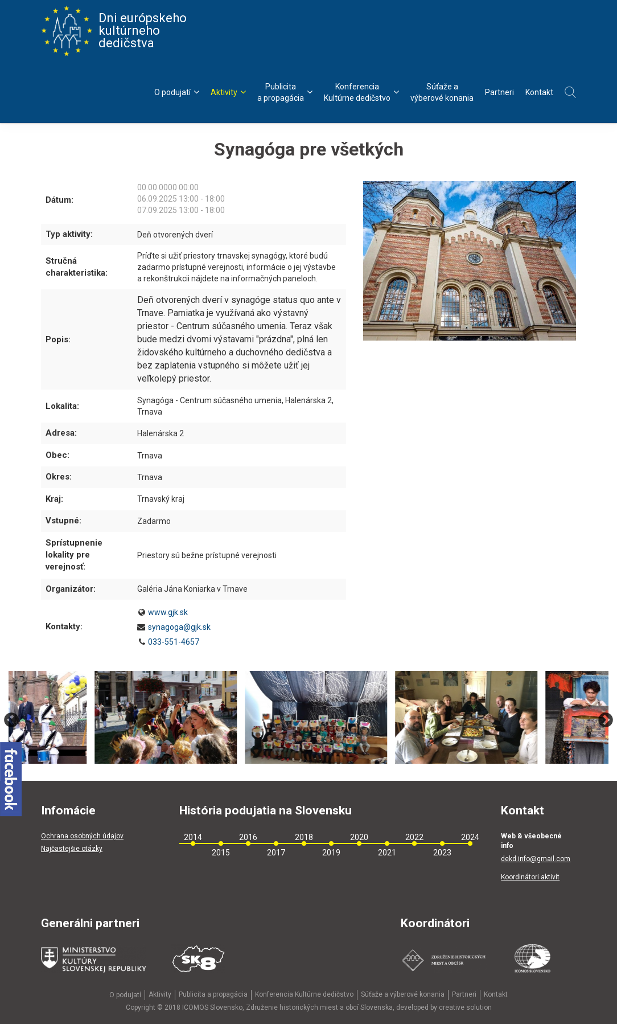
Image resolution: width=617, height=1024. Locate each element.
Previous (11, 720)
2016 (248, 837)
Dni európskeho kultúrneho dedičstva (114, 30)
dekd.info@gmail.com (535, 859)
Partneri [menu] (499, 92)
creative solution (465, 1007)
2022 (414, 837)
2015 (221, 852)
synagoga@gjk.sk (179, 627)
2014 (193, 837)
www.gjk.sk (168, 612)
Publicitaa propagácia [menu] (284, 92)
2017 (276, 852)
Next (605, 720)
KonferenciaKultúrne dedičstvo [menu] (361, 92)
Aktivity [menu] (228, 92)
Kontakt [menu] (539, 92)
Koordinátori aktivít (530, 877)
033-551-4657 (173, 641)
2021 (387, 852)
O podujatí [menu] (176, 92)
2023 (442, 852)
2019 (331, 852)
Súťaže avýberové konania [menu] (442, 92)
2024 (470, 837)
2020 (359, 837)
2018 (304, 837)
